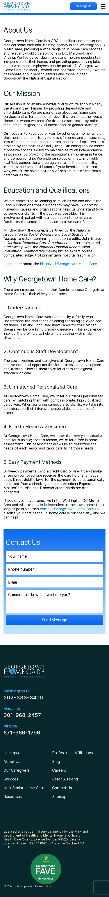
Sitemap (59, 796)
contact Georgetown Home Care (67, 509)
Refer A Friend (65, 779)
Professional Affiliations (72, 753)
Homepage (13, 753)
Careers (59, 770)
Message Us (83, 6)
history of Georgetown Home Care (68, 264)
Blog (56, 761)
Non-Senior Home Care (24, 788)
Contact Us (62, 788)
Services (11, 779)
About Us (12, 761)
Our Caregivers (17, 770)
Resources (13, 796)
